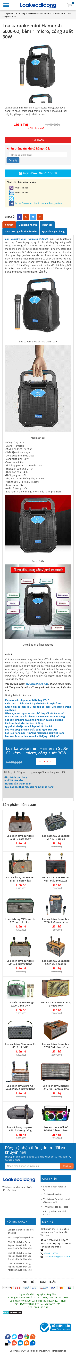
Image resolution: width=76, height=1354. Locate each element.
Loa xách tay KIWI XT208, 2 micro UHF (56, 1004)
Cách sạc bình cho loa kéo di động (24, 723)
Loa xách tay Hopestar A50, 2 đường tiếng (20, 1129)
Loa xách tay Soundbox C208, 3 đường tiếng (55, 1045)
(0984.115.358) (51, 1253)
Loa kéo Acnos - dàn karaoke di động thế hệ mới (32, 736)
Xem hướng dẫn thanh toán (21, 231)
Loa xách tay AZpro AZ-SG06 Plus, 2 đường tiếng (20, 1087)
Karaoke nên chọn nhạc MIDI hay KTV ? (27, 700)
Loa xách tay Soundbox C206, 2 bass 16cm (20, 837)
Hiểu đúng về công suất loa (21, 1237)
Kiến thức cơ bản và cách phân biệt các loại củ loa (33, 703)
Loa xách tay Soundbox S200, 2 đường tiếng (55, 920)
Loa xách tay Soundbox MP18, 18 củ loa (55, 837)
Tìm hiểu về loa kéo (52, 1194)
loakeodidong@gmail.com (57, 1256)
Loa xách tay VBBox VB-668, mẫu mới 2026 (56, 879)
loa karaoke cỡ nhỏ (37, 683)
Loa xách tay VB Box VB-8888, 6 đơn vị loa (20, 879)
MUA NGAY (46, 761)
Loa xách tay (19, 13)
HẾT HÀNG (38, 139)
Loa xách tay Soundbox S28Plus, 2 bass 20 (55, 962)
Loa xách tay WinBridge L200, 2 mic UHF (20, 1004)
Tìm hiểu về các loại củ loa (55, 1206)
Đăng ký (13, 160)
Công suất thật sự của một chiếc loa (21, 1231)
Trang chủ (7, 13)
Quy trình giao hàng (53, 231)
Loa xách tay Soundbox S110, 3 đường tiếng (20, 962)
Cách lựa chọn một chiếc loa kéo (55, 1213)
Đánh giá (47, 224)
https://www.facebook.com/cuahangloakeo (35, 203)
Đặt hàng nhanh (28, 224)
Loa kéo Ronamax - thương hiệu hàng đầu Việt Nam (34, 732)
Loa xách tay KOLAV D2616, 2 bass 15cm (56, 1129)
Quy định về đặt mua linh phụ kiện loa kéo (29, 726)
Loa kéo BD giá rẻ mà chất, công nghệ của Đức (31, 729)
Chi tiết (9, 224)
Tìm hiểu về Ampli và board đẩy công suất (56, 1201)
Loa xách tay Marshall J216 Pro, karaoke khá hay (56, 1089)
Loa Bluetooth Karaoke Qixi (54, 1188)
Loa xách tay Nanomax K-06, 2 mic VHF (20, 1045)
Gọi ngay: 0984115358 (38, 173)
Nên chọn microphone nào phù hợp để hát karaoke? (34, 713)
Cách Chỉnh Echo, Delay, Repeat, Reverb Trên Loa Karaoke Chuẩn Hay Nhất (20, 1245)
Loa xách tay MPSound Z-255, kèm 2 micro (20, 920)
